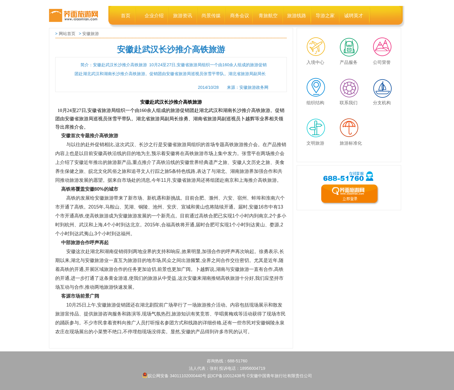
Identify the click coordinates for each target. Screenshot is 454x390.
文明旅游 (318, 122)
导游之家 (325, 15)
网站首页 (67, 33)
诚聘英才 (353, 15)
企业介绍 (154, 15)
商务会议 (239, 15)
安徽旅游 (90, 33)
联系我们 (351, 82)
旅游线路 (296, 15)
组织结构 (318, 82)
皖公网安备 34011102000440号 (174, 375)
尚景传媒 (211, 15)
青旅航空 (268, 15)
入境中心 (318, 41)
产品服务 (351, 41)
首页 (125, 15)
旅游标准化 (351, 122)
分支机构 (385, 82)
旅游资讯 (182, 15)
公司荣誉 (385, 41)
